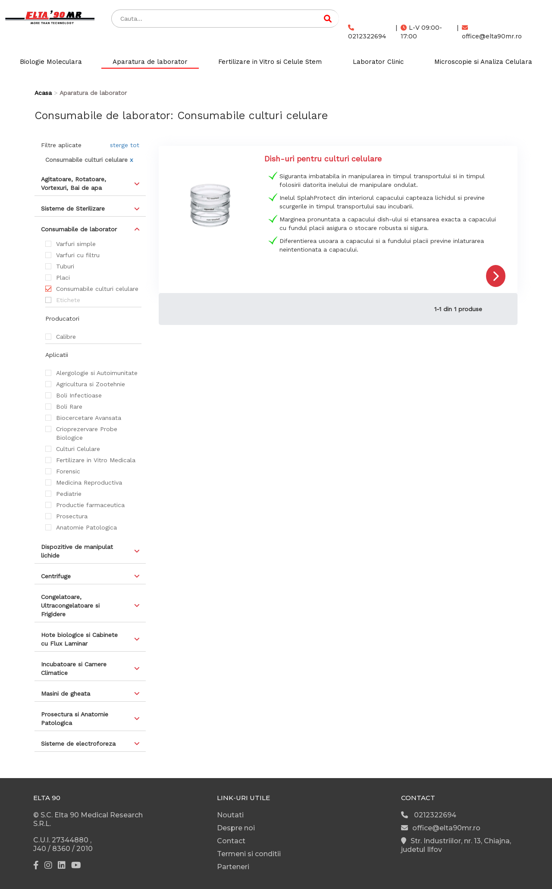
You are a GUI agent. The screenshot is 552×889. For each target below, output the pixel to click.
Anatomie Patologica (86, 527)
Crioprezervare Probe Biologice (86, 433)
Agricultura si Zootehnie (90, 384)
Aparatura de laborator (150, 62)
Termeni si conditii (249, 854)
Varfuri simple (76, 243)
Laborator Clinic (378, 62)
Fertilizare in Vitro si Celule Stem (270, 62)
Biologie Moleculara (51, 62)
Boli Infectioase (79, 395)
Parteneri (233, 867)
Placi (63, 277)
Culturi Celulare (78, 448)
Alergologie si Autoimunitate (97, 372)
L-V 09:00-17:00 (421, 32)
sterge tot (124, 145)
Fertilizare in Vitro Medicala (95, 460)
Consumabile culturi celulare (97, 288)
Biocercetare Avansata (88, 417)
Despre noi (236, 828)
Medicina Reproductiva (89, 482)
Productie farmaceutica (90, 504)
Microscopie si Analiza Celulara (483, 62)
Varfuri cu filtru (78, 255)
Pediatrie (69, 493)
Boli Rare (69, 406)
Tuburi (65, 266)
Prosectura (72, 516)
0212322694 (367, 32)
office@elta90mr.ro (492, 32)
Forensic (68, 471)
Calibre (66, 336)
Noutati (230, 815)
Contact (231, 841)
